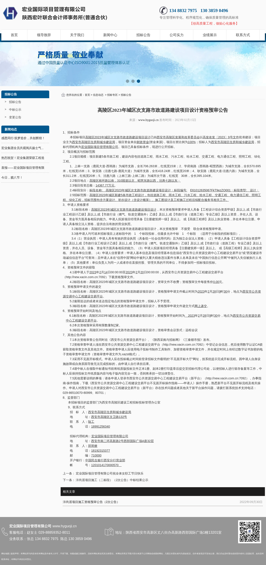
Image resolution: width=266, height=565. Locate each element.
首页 (14, 35)
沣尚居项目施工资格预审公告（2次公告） (91, 502)
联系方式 (243, 35)
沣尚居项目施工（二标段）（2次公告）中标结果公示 (111, 480)
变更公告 (15, 117)
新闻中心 (110, 35)
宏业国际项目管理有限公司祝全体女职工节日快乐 (109, 473)
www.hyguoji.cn (148, 120)
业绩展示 (210, 35)
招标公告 (143, 35)
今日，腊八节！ (12, 177)
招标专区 (112, 94)
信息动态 (98, 94)
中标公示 (15, 109)
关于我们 (77, 35)
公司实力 (177, 35)
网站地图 (5, 554)
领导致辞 (44, 35)
